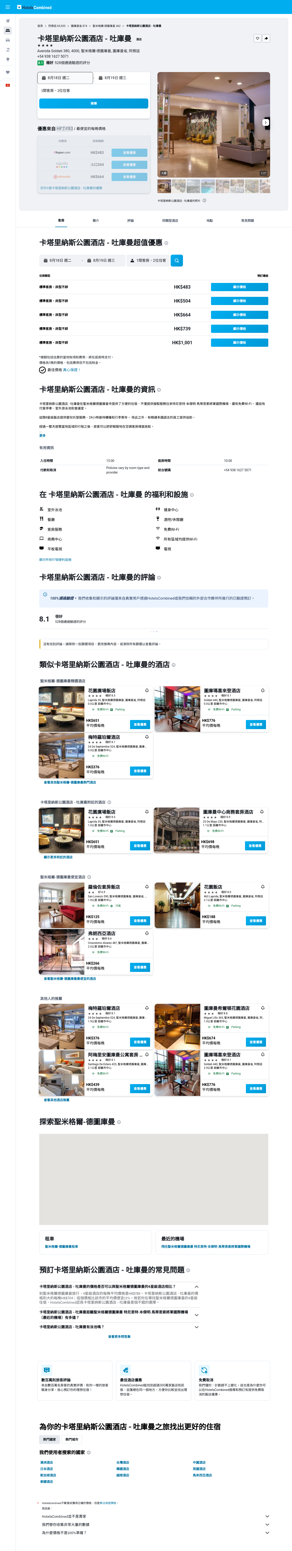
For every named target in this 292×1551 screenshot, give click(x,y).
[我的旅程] (8, 72)
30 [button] (73, 175)
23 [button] (73, 164)
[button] (8, 7)
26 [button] (106, 164)
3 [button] (84, 131)
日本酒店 (46, 1469)
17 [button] (84, 153)
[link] (70, 782)
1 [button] (138, 120)
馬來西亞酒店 (202, 1475)
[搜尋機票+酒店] (8, 49)
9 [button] (73, 142)
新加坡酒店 (48, 1475)
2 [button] (73, 131)
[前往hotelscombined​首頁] (34, 7)
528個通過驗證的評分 (72, 63)
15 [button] (138, 142)
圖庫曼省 (76, 26)
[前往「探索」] (8, 59)
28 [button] (127, 164)
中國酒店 (199, 1462)
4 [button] (95, 131)
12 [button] (106, 142)
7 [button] (127, 131)
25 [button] (95, 164)
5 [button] (105, 131)
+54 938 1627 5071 (53, 56)
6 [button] (116, 131)
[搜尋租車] (8, 40)
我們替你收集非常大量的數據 (156, 1524)
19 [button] (106, 153)
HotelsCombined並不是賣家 (156, 1516)
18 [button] (95, 153)
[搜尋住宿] (8, 30)
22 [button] (138, 153)
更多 (42, 436)
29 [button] (138, 164)
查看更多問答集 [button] (119, 1337)
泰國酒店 (46, 1482)
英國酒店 (199, 1469)
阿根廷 (53, 26)
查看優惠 (140, 724)
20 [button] (117, 153)
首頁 (40, 26)
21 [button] (127, 153)
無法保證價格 (108, 1503)
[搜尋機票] (8, 21)
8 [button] (138, 131)
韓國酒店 (123, 1469)
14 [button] (127, 142)
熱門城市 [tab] (72, 1439)
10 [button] (84, 142)
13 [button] (117, 142)
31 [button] (84, 175)
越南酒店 (123, 1475)
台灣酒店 (123, 1462)
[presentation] (205, 200)
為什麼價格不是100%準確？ (156, 1532)
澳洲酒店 (46, 1462)
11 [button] (95, 142)
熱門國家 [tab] (49, 1439)
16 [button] (73, 153)
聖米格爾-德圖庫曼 (104, 26)
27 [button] (117, 164)
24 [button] (84, 164)
